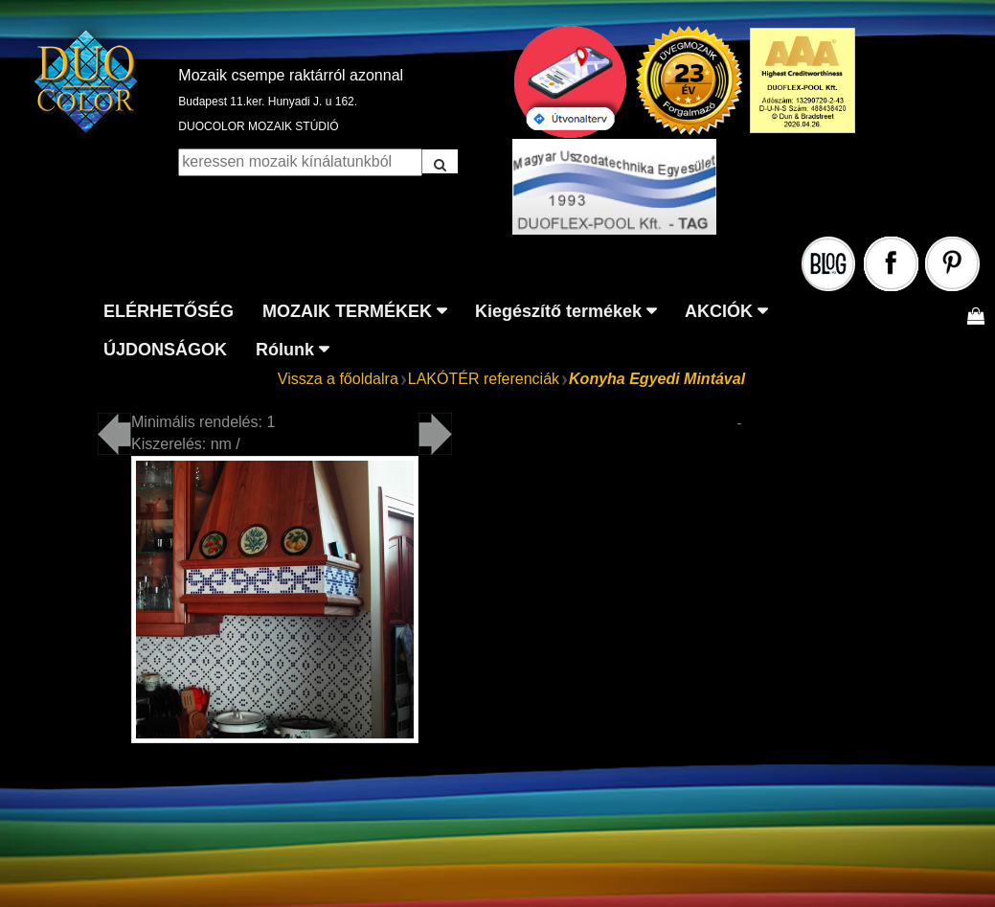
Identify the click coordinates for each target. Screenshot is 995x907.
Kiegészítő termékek (558, 311)
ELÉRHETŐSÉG (168, 311)
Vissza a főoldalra (338, 379)
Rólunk (285, 349)
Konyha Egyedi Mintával (657, 379)
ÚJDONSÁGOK (165, 349)
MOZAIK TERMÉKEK (347, 311)
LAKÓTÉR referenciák (483, 379)
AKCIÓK (719, 311)
